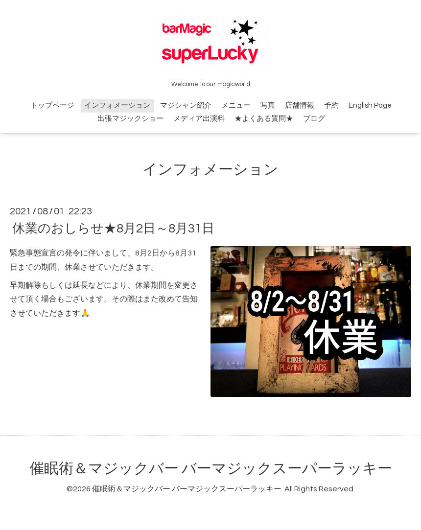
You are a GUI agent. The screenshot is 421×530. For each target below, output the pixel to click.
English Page (370, 105)
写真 (267, 105)
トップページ (52, 105)
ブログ (314, 118)
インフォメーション (117, 105)
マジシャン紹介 (185, 105)
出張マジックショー (130, 118)
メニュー (236, 105)
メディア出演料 (199, 118)
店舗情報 (299, 105)
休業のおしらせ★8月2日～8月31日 (113, 228)
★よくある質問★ (263, 118)
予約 (331, 105)
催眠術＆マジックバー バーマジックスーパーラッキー (210, 468)
